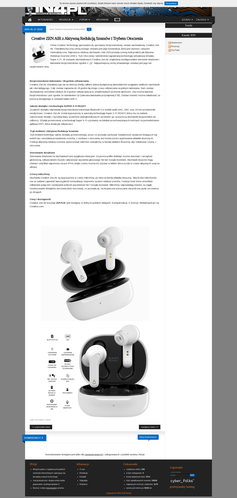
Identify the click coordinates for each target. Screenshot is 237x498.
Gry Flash (175, 50)
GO (192, 475)
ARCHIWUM (102, 19)
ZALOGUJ (201, 19)
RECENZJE (65, 19)
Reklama (83, 484)
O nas (82, 469)
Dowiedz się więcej (153, 3)
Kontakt (83, 477)
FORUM (83, 19)
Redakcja (84, 473)
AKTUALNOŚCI (45, 19)
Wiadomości (176, 43)
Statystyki (84, 480)
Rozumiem (171, 3)
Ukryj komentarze (147, 437)
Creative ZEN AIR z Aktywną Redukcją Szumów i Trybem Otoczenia (87, 38)
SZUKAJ (186, 19)
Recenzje (175, 46)
